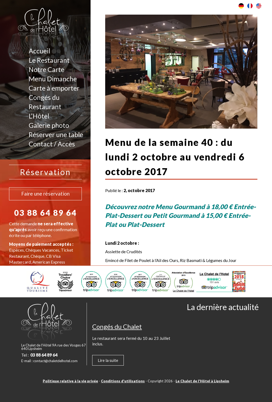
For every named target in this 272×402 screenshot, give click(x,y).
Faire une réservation (45, 194)
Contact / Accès (52, 144)
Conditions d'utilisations (123, 381)
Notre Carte (46, 69)
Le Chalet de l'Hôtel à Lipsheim (202, 381)
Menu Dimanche (53, 79)
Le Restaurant (49, 60)
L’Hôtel (39, 116)
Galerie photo (49, 125)
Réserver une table (56, 134)
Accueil (39, 51)
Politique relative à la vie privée (70, 381)
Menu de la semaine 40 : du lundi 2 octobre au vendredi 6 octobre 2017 (175, 157)
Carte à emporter (54, 88)
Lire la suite (108, 360)
